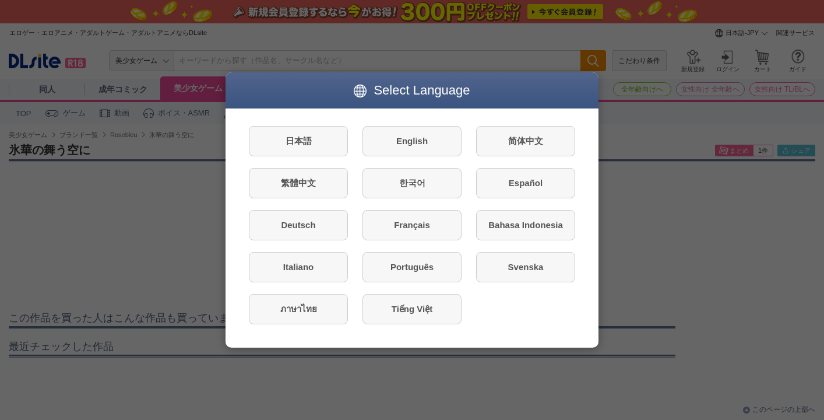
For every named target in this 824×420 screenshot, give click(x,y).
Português (412, 267)
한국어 (412, 183)
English (412, 141)
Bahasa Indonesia (525, 225)
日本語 (299, 141)
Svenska (526, 267)
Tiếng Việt (412, 309)
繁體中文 (298, 183)
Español (526, 183)
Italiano (298, 267)
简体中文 (525, 141)
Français (412, 225)
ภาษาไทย (298, 309)
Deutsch (298, 225)
